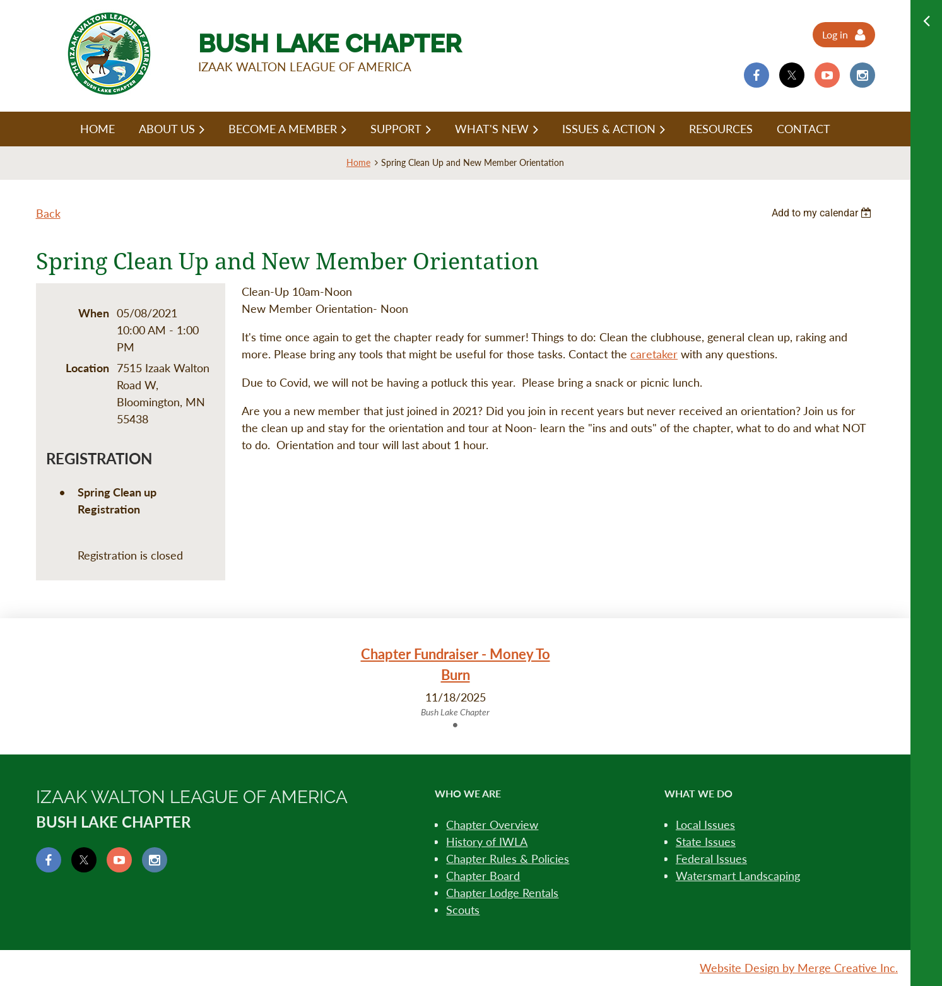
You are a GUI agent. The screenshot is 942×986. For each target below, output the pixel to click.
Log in (835, 34)
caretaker (654, 354)
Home (358, 162)
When (93, 313)
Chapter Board (483, 876)
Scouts (463, 910)
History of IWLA (486, 841)
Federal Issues (711, 859)
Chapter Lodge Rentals (502, 893)
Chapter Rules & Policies (507, 859)
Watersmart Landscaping (738, 876)
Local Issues (705, 824)
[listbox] (823, 213)
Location (87, 368)
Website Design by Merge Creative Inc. (799, 968)
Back (48, 213)
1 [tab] (455, 724)
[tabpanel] (455, 681)
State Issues (706, 841)
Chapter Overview (492, 824)
